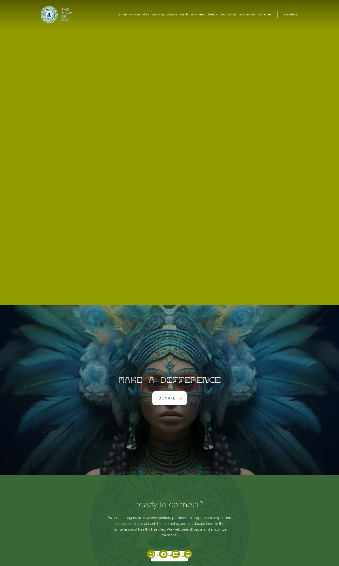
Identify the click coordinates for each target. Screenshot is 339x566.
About (123, 14)
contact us (264, 14)
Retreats (212, 14)
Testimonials (247, 14)
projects (171, 14)
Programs (197, 14)
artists (232, 14)
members (290, 14)
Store (145, 14)
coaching (158, 14)
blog (222, 14)
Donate (167, 398)
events (184, 14)
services (134, 14)
